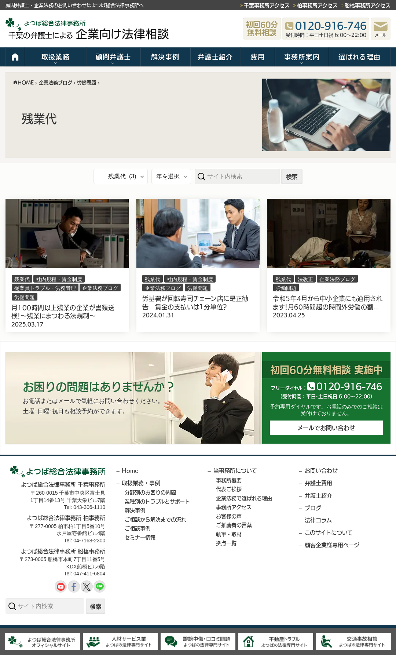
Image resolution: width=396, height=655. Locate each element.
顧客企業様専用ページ (332, 545)
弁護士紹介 (215, 56)
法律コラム (318, 520)
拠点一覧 (226, 542)
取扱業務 (55, 56)
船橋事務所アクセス (367, 5)
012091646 (349, 386)
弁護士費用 (318, 483)
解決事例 (165, 56)
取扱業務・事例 (141, 483)
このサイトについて (329, 532)
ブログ (313, 508)
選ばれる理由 (359, 56)
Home (130, 470)
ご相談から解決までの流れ (155, 519)
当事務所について (235, 470)
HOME (15, 56)
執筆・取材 (229, 534)
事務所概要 (229, 480)
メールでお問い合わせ (326, 427)
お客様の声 (229, 516)
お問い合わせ (321, 470)
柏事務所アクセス (317, 5)
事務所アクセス (234, 506)
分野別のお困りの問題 (150, 492)
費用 (257, 56)
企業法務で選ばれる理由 (244, 498)
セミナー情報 (140, 537)
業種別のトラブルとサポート (157, 501)
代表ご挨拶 (229, 488)
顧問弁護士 (113, 56)
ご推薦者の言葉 (234, 524)
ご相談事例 (137, 528)
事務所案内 (302, 56)
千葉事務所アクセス (267, 5)
